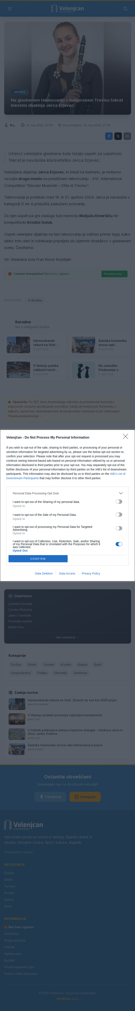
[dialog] (67, 505)
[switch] (119, 502)
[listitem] (67, 493)
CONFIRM (38, 558)
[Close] (127, 438)
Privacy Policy (91, 573)
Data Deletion (44, 573)
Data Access (67, 573)
